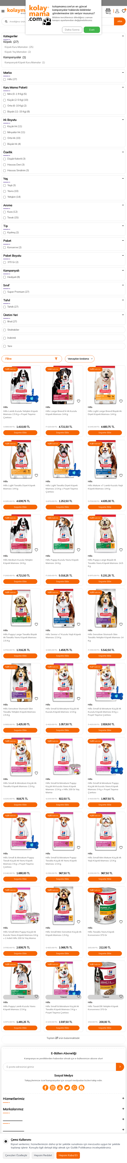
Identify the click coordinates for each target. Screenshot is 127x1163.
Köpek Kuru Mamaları (19, 47)
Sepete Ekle (20, 432)
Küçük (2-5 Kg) (15, 99)
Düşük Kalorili (14, 158)
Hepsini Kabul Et (68, 1155)
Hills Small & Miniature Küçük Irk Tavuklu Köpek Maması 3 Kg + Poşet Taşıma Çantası (62, 1009)
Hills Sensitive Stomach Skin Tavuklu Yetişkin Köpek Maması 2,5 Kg (19, 711)
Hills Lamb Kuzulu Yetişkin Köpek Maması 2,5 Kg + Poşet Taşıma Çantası (20, 414)
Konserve (12, 247)
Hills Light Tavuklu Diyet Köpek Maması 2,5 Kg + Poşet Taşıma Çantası (62, 488)
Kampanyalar (14, 57)
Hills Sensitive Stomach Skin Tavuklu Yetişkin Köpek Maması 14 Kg (105, 637)
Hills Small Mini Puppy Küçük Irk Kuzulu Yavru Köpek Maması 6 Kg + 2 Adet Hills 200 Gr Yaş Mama (20, 934)
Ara (119, 21)
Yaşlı (9, 185)
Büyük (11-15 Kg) (16, 111)
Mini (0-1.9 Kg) (15, 94)
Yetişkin (12, 196)
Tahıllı (10, 306)
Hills (10, 79)
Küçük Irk (12, 126)
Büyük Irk (12, 144)
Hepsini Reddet (43, 1155)
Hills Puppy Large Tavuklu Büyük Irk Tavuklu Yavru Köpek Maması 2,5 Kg (20, 637)
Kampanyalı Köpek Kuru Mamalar (25, 62)
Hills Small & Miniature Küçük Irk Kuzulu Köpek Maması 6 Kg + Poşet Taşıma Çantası (104, 711)
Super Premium (16, 291)
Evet (91, 29)
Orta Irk (11, 138)
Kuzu (10, 211)
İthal (10, 321)
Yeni (7, 346)
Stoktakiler (11, 329)
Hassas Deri (14, 164)
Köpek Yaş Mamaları (18, 51)
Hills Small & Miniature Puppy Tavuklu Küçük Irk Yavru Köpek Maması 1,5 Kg (61, 860)
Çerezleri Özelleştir (16, 1155)
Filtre (31, 358)
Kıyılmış (11, 232)
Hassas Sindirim (16, 170)
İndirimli (9, 337)
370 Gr (10, 262)
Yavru (10, 191)
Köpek (11, 42)
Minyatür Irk (14, 132)
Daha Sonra (72, 29)
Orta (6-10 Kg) (15, 105)
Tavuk (11, 217)
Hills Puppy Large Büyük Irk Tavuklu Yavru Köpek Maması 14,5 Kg (105, 562)
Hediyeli (11, 277)
